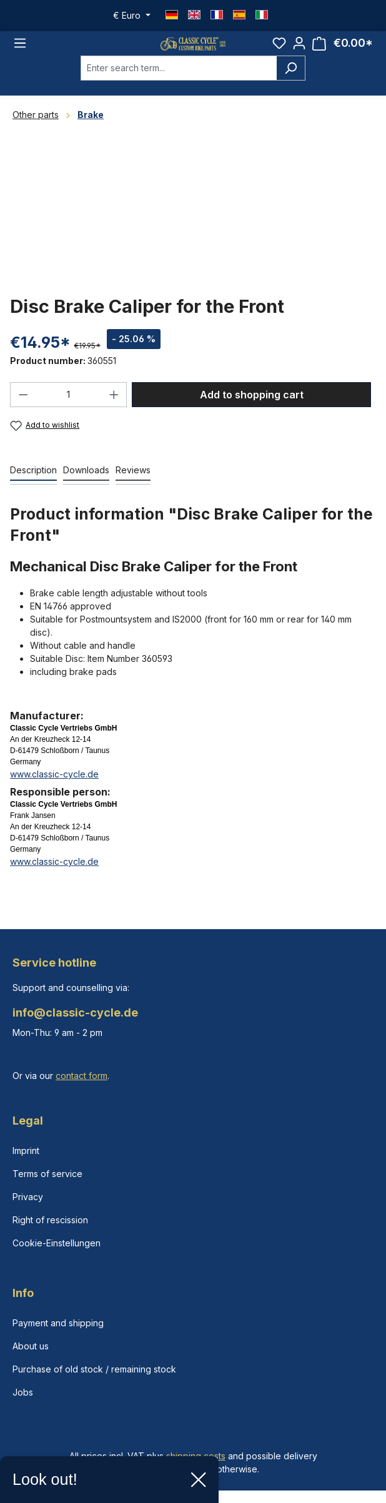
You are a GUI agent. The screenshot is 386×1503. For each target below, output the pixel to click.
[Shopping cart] (343, 49)
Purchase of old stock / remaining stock (94, 1369)
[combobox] (179, 79)
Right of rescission (50, 1220)
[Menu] (19, 48)
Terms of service (47, 1173)
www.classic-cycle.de (54, 785)
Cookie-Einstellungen (56, 1243)
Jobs (22, 1392)
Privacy (27, 1196)
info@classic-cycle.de (75, 1012)
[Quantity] (69, 405)
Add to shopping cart (252, 406)
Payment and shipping (58, 1323)
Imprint (25, 1150)
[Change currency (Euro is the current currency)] (132, 15)
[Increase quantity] (114, 405)
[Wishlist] (279, 48)
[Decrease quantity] (23, 405)
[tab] (33, 481)
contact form (81, 1075)
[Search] (290, 79)
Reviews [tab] (133, 481)
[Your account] (299, 48)
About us (30, 1346)
